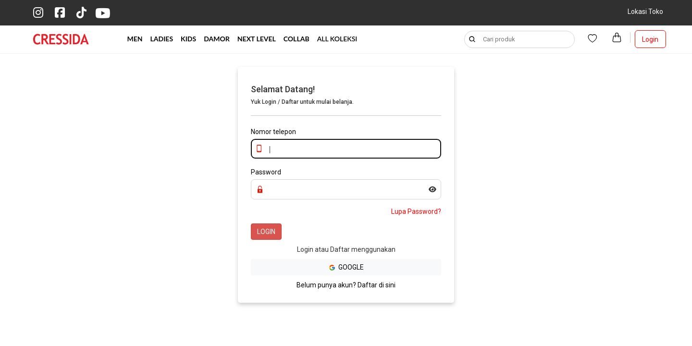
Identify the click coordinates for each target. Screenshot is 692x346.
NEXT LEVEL (256, 39)
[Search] (519, 40)
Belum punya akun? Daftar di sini (346, 285)
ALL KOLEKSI (337, 39)
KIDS (188, 39)
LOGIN (266, 231)
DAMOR (217, 39)
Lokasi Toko (645, 11)
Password (266, 172)
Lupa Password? (416, 211)
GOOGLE (346, 267)
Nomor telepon (273, 132)
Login (650, 39)
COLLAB (296, 39)
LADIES (161, 39)
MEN (135, 39)
